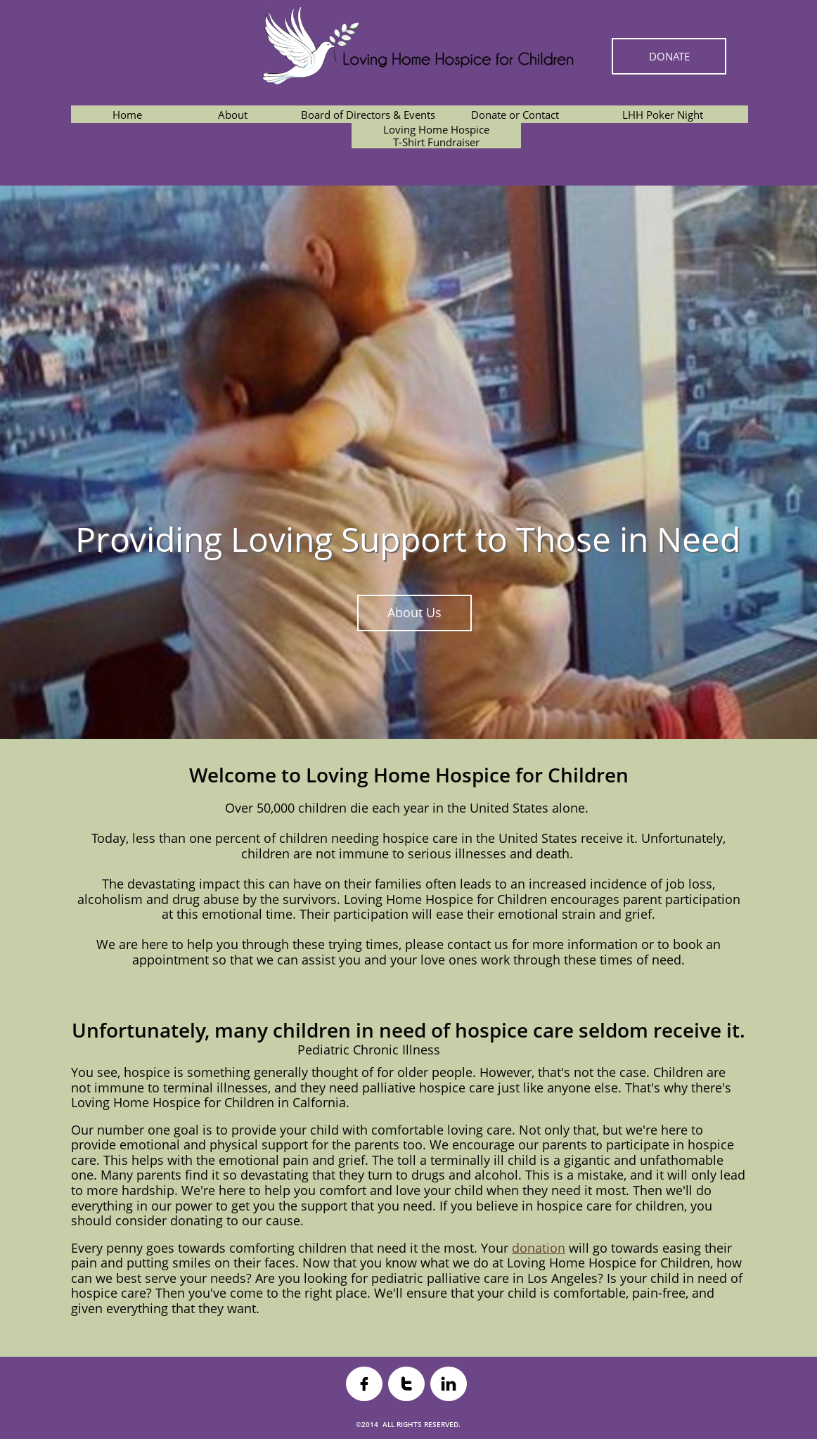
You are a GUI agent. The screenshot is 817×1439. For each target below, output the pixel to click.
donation (538, 1247)
